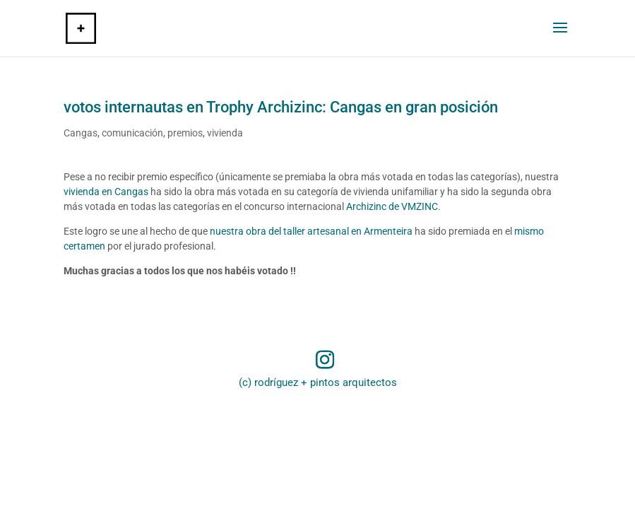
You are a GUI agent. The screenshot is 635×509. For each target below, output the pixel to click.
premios (185, 133)
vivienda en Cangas (106, 191)
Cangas (80, 133)
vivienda (225, 133)
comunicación (132, 133)
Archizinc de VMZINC (392, 206)
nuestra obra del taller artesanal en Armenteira (311, 231)
